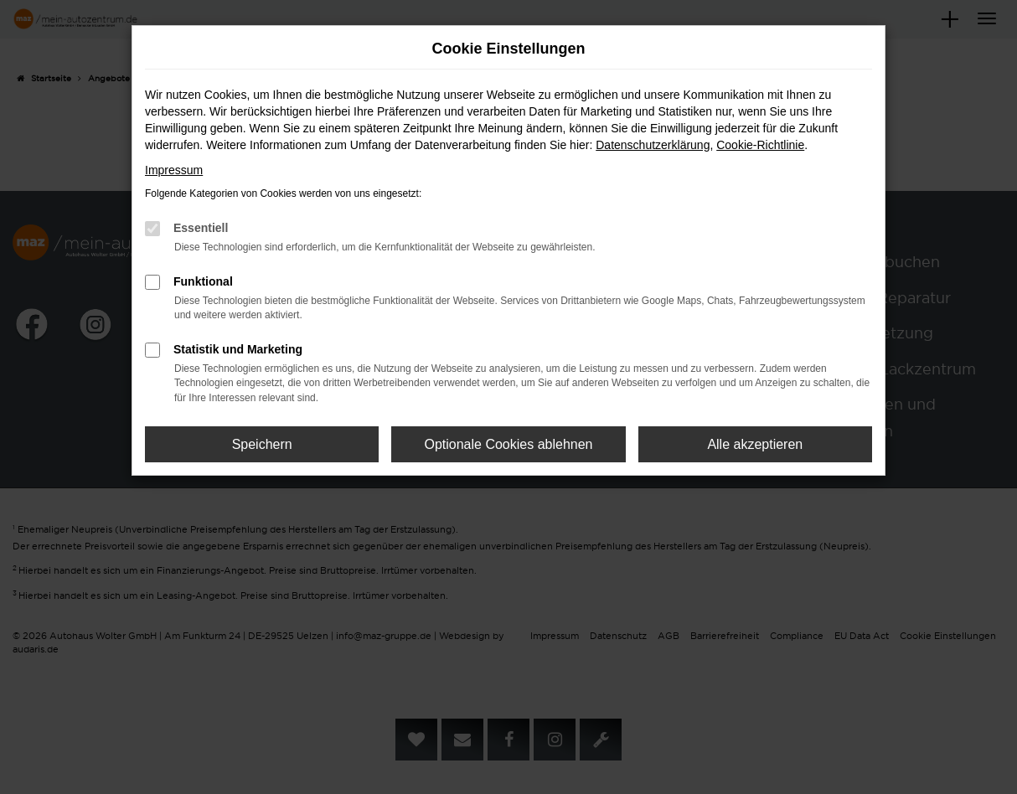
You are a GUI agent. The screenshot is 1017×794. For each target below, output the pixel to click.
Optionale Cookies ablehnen (508, 444)
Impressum (174, 170)
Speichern (262, 444)
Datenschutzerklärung (653, 145)
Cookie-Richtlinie (760, 145)
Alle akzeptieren (755, 444)
